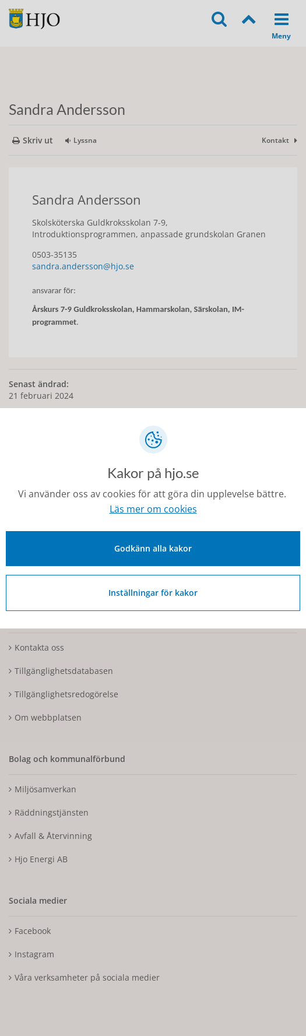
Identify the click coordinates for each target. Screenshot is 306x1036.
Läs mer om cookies (153, 509)
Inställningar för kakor (153, 592)
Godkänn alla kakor (153, 548)
